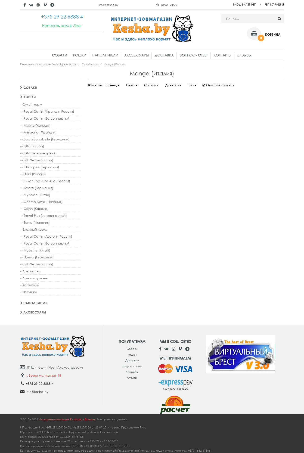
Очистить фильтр (218, 85)
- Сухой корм (31, 104)
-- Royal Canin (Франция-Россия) (47, 111)
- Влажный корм (33, 229)
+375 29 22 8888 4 (39, 383)
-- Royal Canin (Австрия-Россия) (46, 236)
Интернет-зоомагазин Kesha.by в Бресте (48, 64)
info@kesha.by (108, 4)
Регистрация (274, 4)
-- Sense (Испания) (35, 222)
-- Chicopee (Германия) (39, 167)
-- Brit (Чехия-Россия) (36, 160)
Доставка (164, 55)
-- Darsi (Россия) (33, 174)
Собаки (59, 55)
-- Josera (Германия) (36, 188)
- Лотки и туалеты (34, 278)
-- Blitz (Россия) (32, 146)
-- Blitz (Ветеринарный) (38, 153)
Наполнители (105, 55)
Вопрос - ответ (194, 55)
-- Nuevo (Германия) (36, 257)
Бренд (113, 85)
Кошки (79, 55)
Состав (151, 85)
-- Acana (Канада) (35, 125)
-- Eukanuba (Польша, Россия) (45, 181)
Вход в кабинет (244, 4)
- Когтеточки (29, 285)
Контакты (222, 55)
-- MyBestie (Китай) (35, 195)
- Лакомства (30, 271)
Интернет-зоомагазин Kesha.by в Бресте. (67, 419)
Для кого (173, 85)
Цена (131, 85)
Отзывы (244, 55)
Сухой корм (90, 64)
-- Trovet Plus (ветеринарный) (43, 215)
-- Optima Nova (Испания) (41, 202)
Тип (192, 85)
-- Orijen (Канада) (34, 209)
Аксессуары (136, 55)
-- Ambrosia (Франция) (38, 132)
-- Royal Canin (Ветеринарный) (45, 118)
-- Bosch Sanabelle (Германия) (44, 139)
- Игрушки (28, 292)
